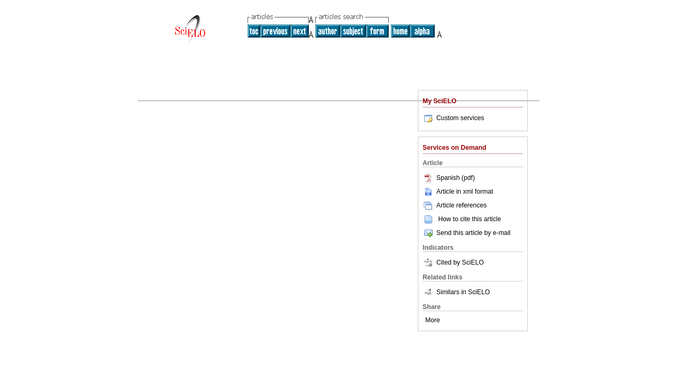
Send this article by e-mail (466, 233)
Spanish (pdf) (449, 178)
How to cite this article (469, 219)
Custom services (453, 118)
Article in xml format (458, 191)
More (432, 320)
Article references (455, 205)
